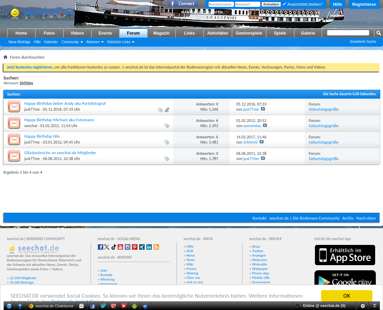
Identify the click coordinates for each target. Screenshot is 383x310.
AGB (189, 251)
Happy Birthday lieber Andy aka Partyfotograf (65, 103)
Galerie (308, 33)
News (190, 255)
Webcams (259, 260)
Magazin (161, 33)
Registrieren (364, 4)
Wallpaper (260, 268)
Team (190, 260)
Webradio (259, 264)
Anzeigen (259, 255)
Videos (77, 33)
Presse (191, 268)
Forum (133, 33)
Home (21, 33)
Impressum (109, 284)
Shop (256, 246)
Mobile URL (261, 277)
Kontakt (259, 218)
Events (105, 33)
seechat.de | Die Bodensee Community (304, 218)
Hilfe (337, 4)
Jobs (104, 270)
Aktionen (93, 42)
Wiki (189, 264)
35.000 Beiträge (22, 282)
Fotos (49, 33)
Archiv (348, 218)
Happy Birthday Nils (42, 136)
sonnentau (252, 125)
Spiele (280, 33)
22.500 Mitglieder (23, 278)
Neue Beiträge (19, 42)
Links (189, 33)
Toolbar (257, 251)
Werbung (108, 279)
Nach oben (366, 218)
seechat (30, 125)
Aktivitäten (217, 33)
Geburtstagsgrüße (324, 109)
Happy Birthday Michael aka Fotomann (59, 119)
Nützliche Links (118, 42)
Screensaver (261, 282)
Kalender (51, 42)
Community (70, 42)
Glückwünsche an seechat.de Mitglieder (60, 152)
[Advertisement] (191, 192)
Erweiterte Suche (363, 42)
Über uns (193, 277)
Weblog (192, 273)
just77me (32, 109)
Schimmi (250, 142)
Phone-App (260, 273)
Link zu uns (194, 282)
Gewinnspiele (249, 33)
